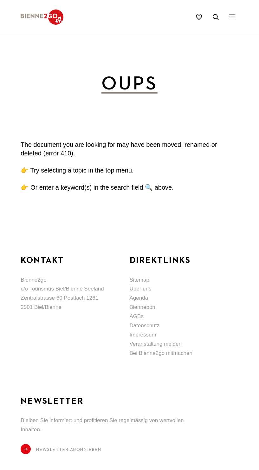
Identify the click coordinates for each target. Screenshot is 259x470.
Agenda (139, 298)
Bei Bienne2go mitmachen (161, 353)
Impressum (143, 335)
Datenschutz (145, 326)
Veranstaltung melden (156, 344)
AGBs (137, 316)
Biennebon (142, 307)
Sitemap (139, 280)
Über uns (141, 289)
